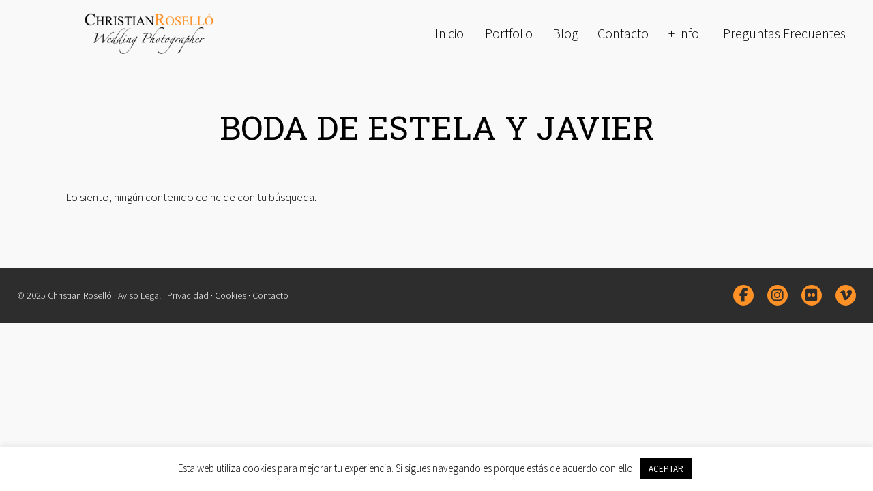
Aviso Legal (139, 295)
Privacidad (188, 295)
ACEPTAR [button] (666, 469)
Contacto (270, 295)
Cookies (230, 295)
